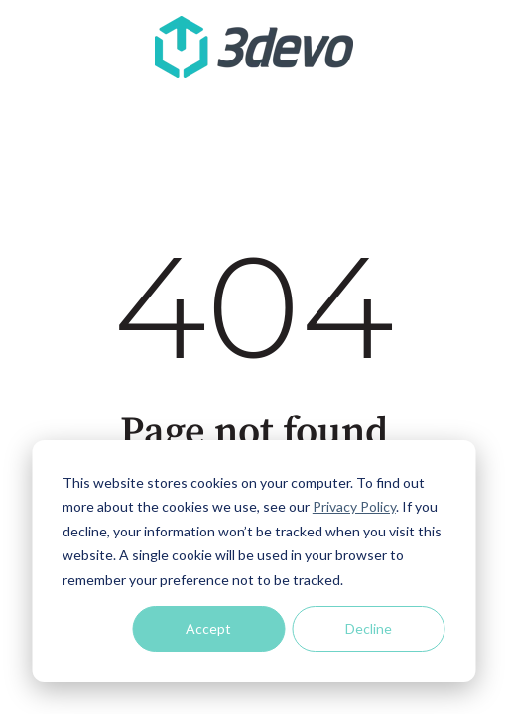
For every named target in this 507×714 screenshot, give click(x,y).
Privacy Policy (354, 506)
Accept (208, 628)
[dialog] (253, 561)
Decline (368, 628)
